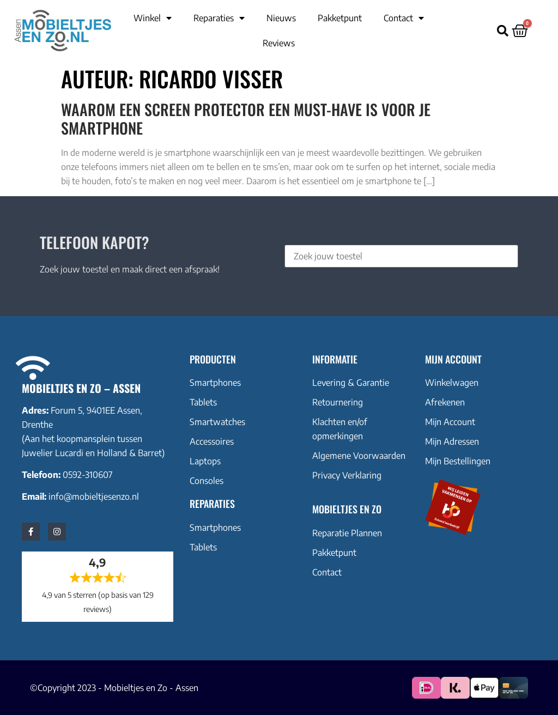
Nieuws (281, 18)
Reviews (279, 43)
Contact (404, 18)
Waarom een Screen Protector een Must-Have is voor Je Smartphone (245, 118)
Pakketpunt (340, 18)
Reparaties (219, 18)
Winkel (153, 18)
